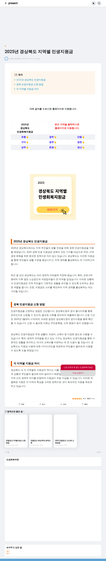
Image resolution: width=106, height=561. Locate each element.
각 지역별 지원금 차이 (27, 88)
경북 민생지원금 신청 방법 (29, 84)
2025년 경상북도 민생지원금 (31, 79)
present (13, 3)
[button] (6, 3)
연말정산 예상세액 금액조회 (40, 442)
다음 (7, 452)
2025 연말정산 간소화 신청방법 (64, 442)
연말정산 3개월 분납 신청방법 (16, 442)
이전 (98, 452)
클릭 (8, 551)
